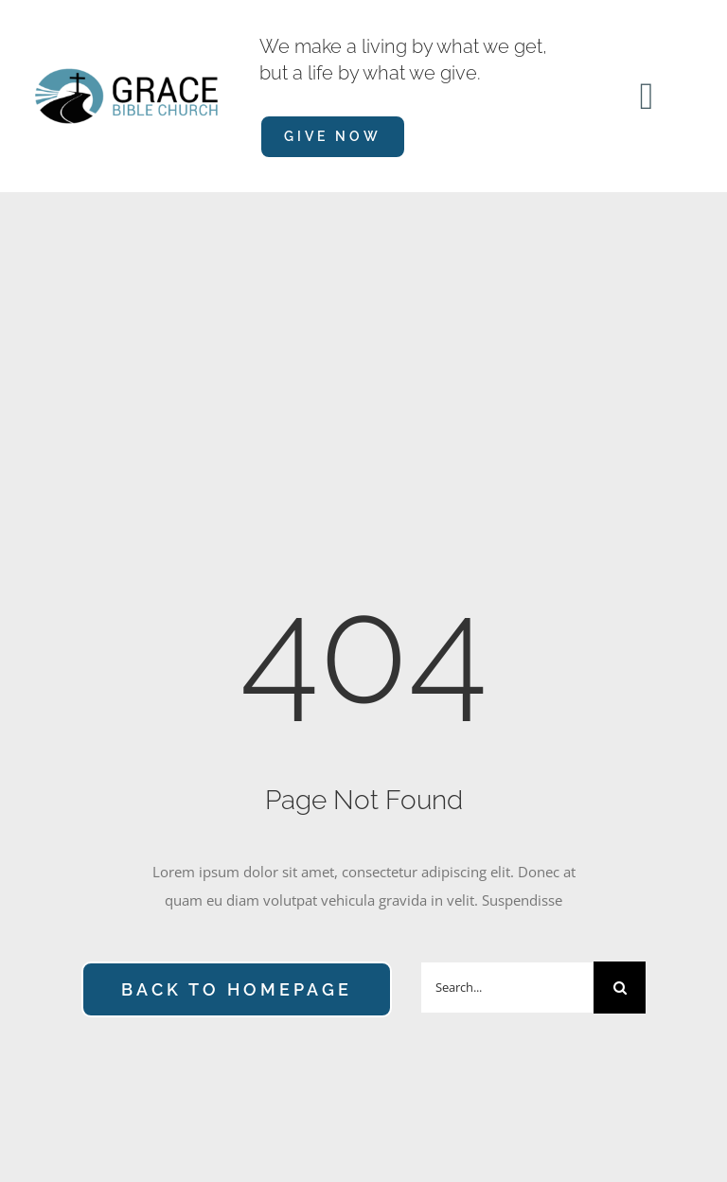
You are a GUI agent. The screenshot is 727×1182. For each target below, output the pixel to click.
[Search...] (507, 987)
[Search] (620, 987)
